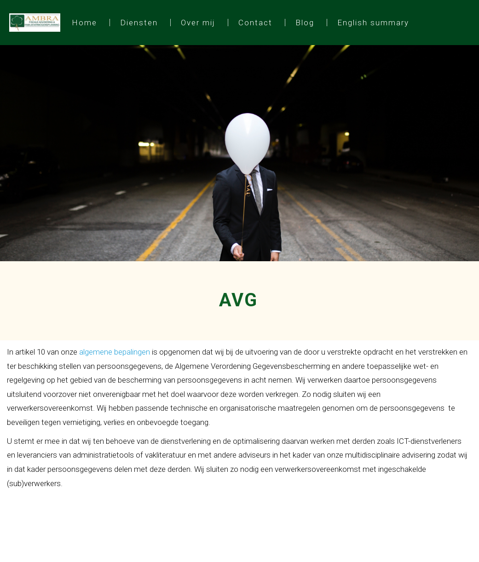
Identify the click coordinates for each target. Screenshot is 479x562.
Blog (304, 22)
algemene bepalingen (114, 351)
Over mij (198, 22)
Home (84, 22)
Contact (255, 22)
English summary (373, 22)
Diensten (139, 22)
